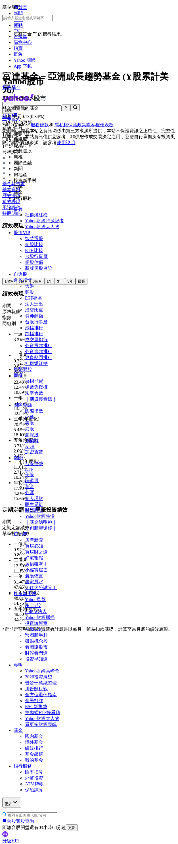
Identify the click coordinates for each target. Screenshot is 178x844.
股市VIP (22, 232)
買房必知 (34, 546)
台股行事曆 (36, 256)
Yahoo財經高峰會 (42, 670)
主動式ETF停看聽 (42, 712)
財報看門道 (36, 653)
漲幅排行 (34, 327)
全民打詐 (34, 700)
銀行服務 (23, 766)
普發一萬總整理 (41, 682)
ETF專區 (33, 298)
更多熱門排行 (38, 357)
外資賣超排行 (38, 351)
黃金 (29, 486)
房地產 (20, 534)
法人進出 (34, 304)
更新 (72, 828)
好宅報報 (34, 557)
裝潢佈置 (34, 575)
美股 (29, 422)
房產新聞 (34, 540)
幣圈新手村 (36, 635)
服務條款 (40, 124)
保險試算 (34, 789)
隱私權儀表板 (100, 124)
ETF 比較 (34, 250)
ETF (29, 469)
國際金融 (23, 405)
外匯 (29, 416)
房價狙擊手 (36, 563)
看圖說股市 (36, 647)
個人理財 (34, 498)
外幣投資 (34, 777)
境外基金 (34, 742)
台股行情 (23, 280)
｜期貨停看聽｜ (41, 399)
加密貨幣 (34, 451)
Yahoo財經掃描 (40, 617)
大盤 (29, 286)
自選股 (20, 274)
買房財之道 (36, 552)
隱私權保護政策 (70, 124)
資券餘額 (34, 315)
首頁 (18, 208)
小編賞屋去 (36, 569)
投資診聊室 (36, 623)
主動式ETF (36, 629)
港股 (29, 428)
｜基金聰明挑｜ (41, 522)
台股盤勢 (34, 463)
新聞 (18, 457)
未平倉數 (34, 393)
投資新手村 (25, 593)
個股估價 (34, 262)
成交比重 (34, 309)
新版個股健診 (38, 268)
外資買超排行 (38, 345)
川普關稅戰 (36, 688)
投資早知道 (36, 659)
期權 (18, 375)
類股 (29, 292)
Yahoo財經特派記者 (44, 220)
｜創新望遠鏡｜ (41, 528)
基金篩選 (34, 754)
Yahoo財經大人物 (42, 226)
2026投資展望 (38, 676)
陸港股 (32, 480)
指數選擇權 (36, 387)
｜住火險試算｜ (41, 587)
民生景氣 (34, 504)
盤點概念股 (36, 641)
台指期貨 (34, 381)
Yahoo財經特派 (40, 516)
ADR (30, 446)
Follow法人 (36, 611)
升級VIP (10, 840)
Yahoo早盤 (35, 599)
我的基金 (34, 760)
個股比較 (34, 244)
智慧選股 (34, 238)
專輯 (18, 665)
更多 (12, 802)
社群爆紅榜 (36, 214)
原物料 (32, 440)
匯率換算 (34, 772)
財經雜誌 (34, 510)
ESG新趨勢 (36, 706)
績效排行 (34, 748)
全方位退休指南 (41, 694)
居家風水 (34, 581)
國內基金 (34, 736)
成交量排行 (36, 339)
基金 (18, 730)
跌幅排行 (34, 333)
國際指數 (34, 411)
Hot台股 (33, 605)
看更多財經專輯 (41, 724)
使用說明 (66, 142)
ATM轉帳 (34, 783)
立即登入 (11, 118)
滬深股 (32, 434)
